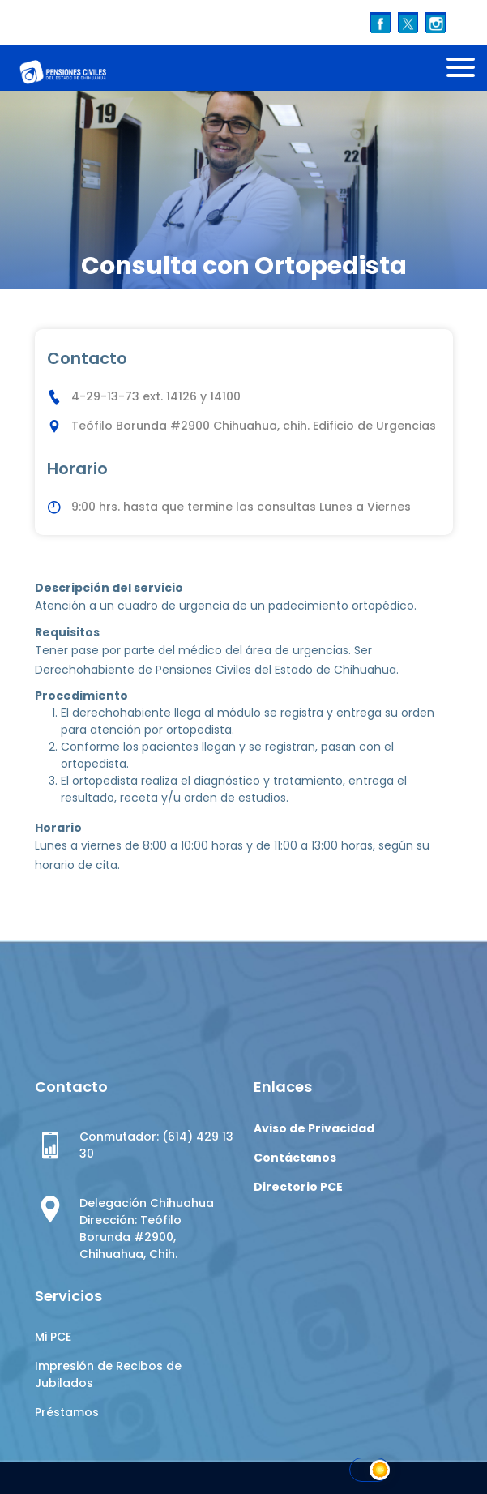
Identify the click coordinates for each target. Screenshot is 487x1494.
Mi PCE (53, 1337)
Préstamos (67, 1412)
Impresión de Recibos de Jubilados (108, 1374)
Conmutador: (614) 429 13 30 (156, 1145)
